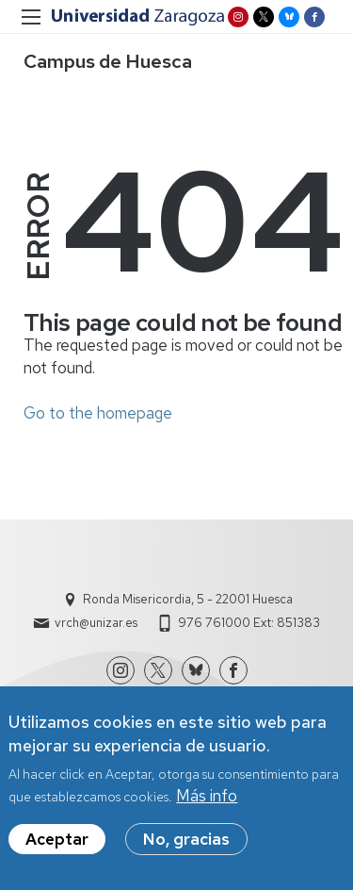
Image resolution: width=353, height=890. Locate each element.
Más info (206, 800)
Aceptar (56, 843)
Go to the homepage (98, 413)
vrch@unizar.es (96, 623)
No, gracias (186, 843)
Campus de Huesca (108, 61)
